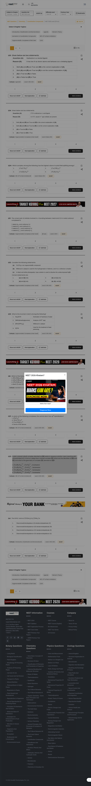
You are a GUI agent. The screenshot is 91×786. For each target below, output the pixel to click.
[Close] (65, 374)
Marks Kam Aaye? (45, 403)
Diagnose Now (45, 410)
